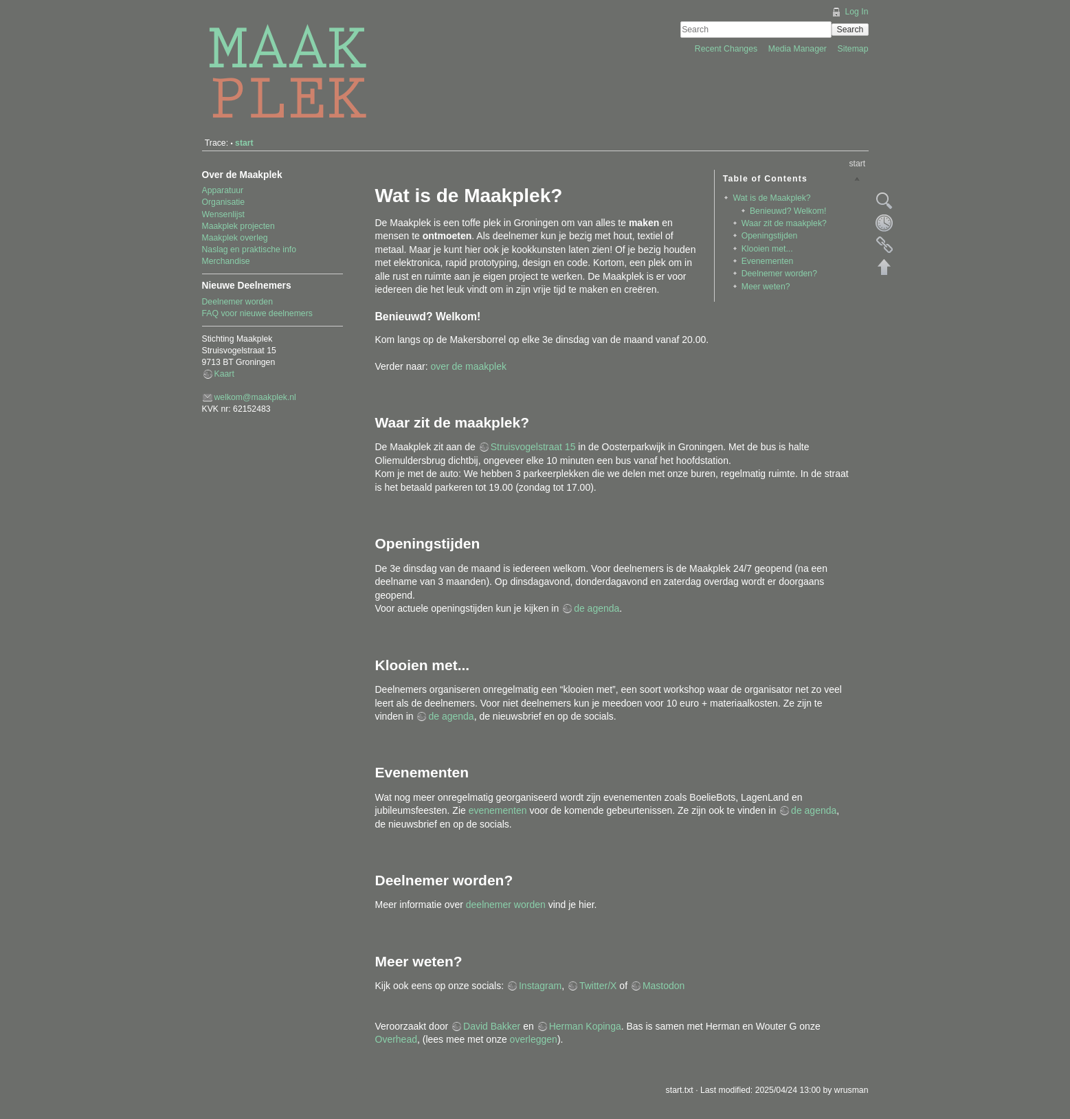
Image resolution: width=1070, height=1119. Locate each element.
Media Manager (798, 49)
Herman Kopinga (585, 1026)
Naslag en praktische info (249, 249)
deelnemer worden (506, 904)
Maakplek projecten (238, 226)
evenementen (498, 810)
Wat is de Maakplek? (771, 198)
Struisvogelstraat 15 (533, 446)
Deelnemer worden (238, 302)
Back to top (884, 267)
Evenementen (768, 261)
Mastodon (663, 985)
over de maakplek (468, 366)
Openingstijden (770, 236)
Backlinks (884, 245)
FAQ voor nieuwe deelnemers (257, 313)
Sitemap (853, 49)
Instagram (540, 985)
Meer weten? (766, 286)
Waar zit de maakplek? (784, 223)
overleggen (533, 1039)
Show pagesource (884, 201)
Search (850, 29)
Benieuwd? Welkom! (788, 211)
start (244, 143)
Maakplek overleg (235, 238)
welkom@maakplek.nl (255, 397)
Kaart (224, 374)
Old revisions (884, 223)
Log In (856, 11)
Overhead (396, 1039)
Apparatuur (223, 190)
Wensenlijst (223, 214)
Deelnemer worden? (779, 273)
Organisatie (223, 202)
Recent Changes (727, 49)
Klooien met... (767, 249)
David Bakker (491, 1026)
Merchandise (226, 261)
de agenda (596, 608)
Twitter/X (597, 985)
